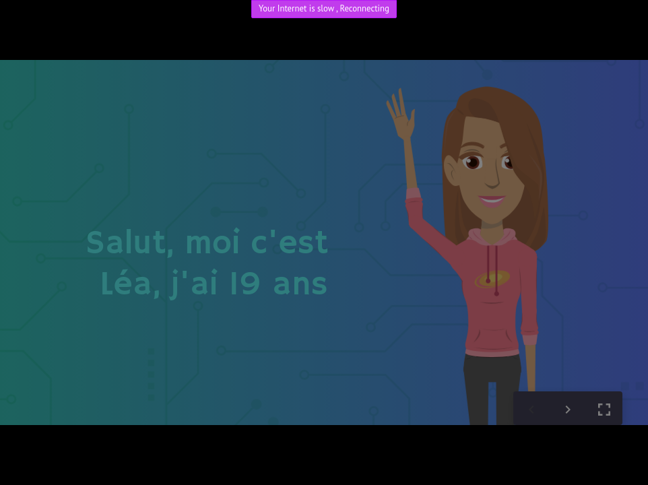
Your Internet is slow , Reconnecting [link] (324, 8)
